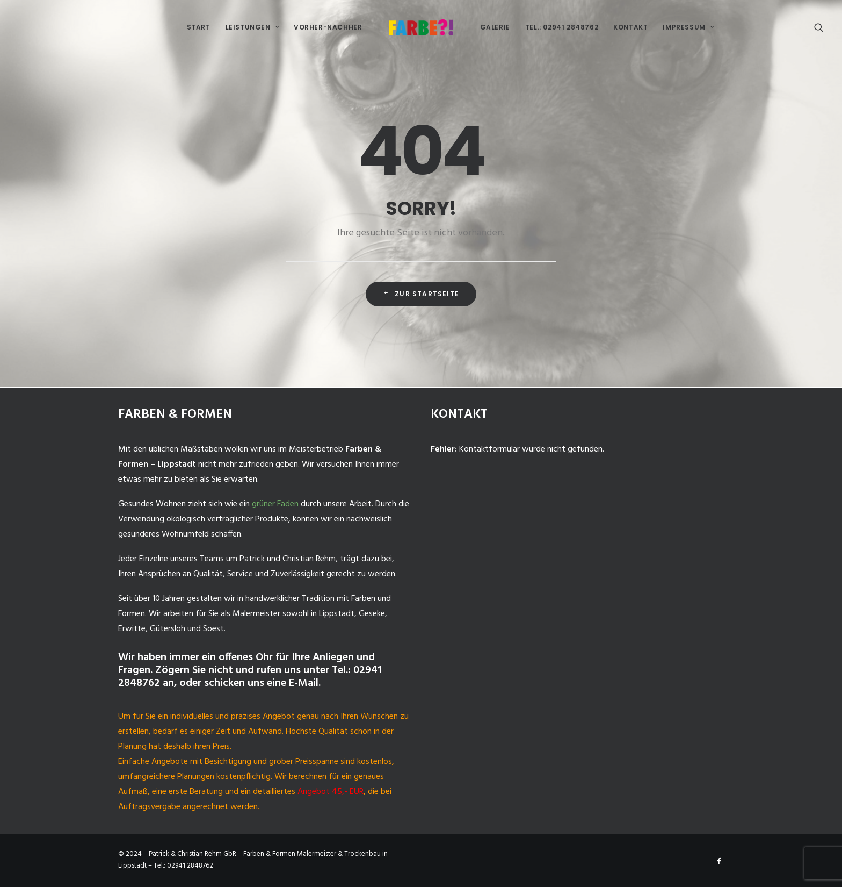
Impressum (688, 27)
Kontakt (630, 27)
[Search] (819, 27)
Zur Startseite (421, 293)
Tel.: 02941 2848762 (561, 27)
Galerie (495, 27)
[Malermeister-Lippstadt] (421, 27)
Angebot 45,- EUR (330, 792)
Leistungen (252, 27)
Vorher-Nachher (328, 27)
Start (198, 27)
